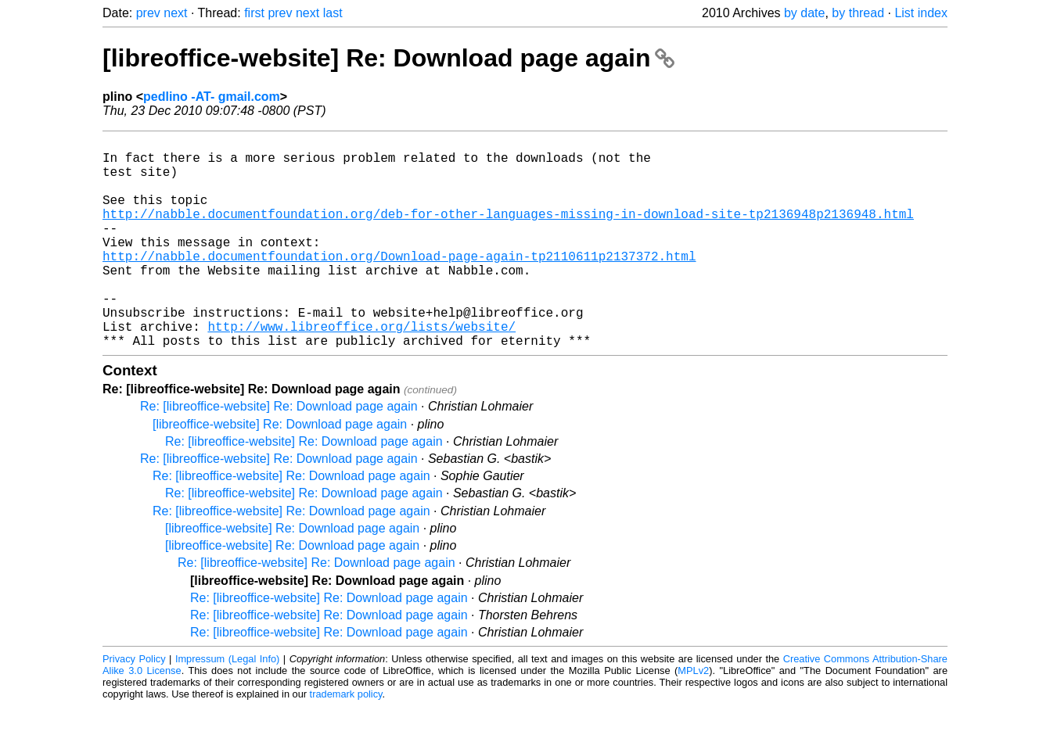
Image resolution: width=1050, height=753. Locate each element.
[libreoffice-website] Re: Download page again (388, 58)
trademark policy (346, 741)
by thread (858, 13)
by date (804, 13)
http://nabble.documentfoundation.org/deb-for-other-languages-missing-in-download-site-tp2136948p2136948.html (508, 232)
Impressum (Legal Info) (227, 706)
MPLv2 (693, 717)
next (175, 13)
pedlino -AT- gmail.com (211, 96)
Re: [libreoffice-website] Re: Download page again (279, 453)
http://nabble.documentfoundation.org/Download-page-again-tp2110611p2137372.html (399, 283)
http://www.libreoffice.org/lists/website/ (361, 369)
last (333, 13)
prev (148, 13)
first (254, 13)
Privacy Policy (134, 706)
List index (921, 13)
